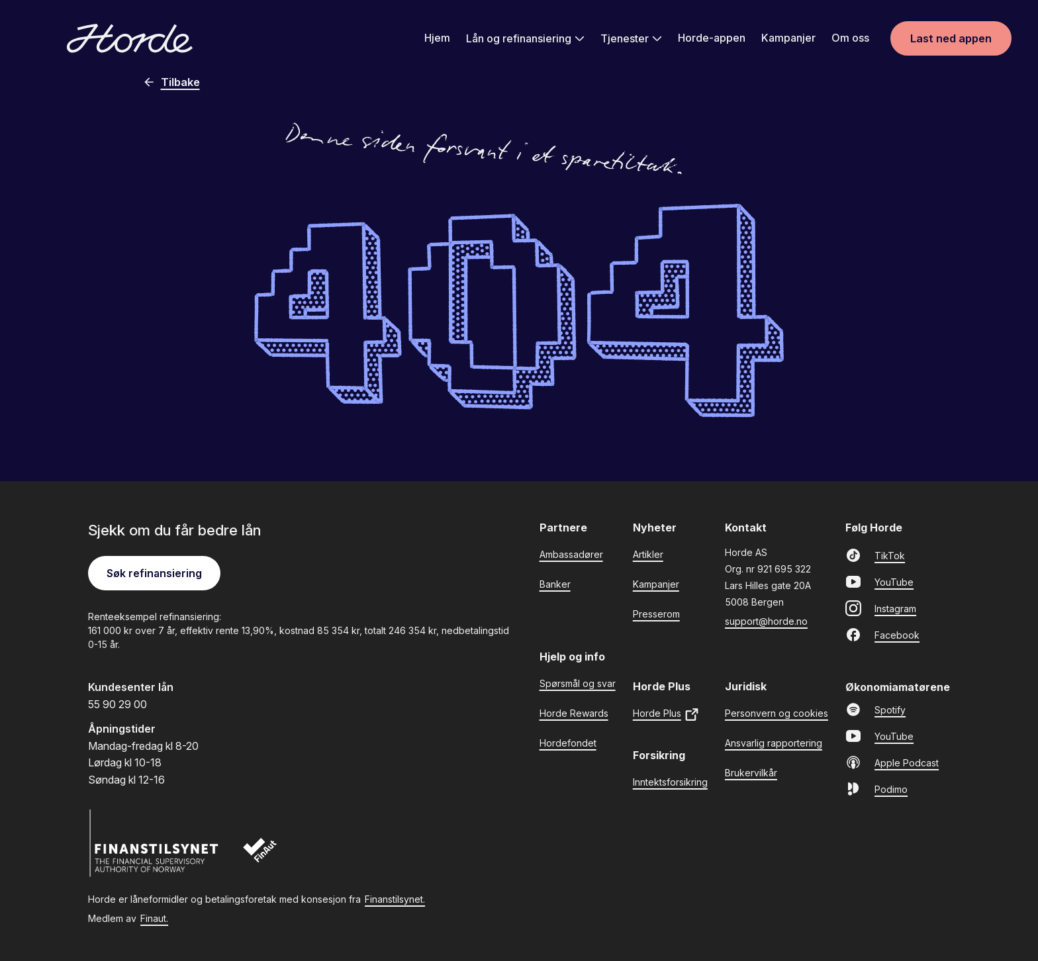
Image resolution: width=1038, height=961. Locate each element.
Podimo (876, 789)
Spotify (875, 709)
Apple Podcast (892, 762)
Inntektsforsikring (670, 782)
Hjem (437, 37)
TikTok (875, 555)
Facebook (882, 635)
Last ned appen (951, 38)
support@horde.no (766, 621)
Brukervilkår (751, 772)
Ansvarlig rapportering (773, 743)
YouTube (879, 582)
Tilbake (171, 82)
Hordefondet (568, 743)
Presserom (656, 613)
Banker (555, 584)
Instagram (880, 608)
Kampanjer (788, 37)
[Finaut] (268, 857)
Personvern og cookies (776, 713)
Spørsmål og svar (578, 683)
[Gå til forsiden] (129, 38)
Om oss (850, 37)
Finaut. (154, 918)
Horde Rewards (574, 713)
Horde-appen (711, 37)
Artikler (648, 554)
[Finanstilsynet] (154, 843)
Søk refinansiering (154, 573)
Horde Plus (666, 714)
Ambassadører (571, 554)
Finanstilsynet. (395, 899)
